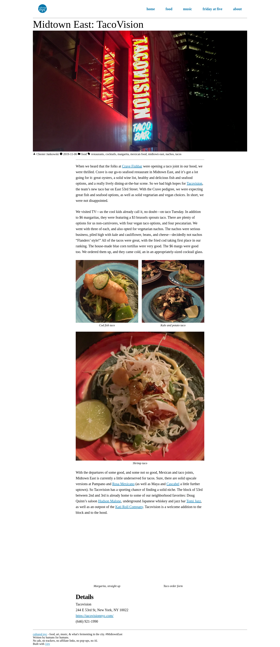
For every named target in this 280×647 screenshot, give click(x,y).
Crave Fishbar (132, 166)
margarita (123, 154)
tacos (178, 154)
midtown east (156, 154)
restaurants (97, 154)
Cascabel (172, 484)
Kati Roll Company (129, 507)
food (169, 9)
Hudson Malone (109, 501)
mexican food (138, 154)
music (187, 9)
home (151, 9)
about (237, 9)
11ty (47, 643)
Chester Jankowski (48, 154)
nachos (170, 154)
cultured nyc (40, 634)
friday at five (212, 9)
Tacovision (194, 183)
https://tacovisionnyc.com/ (95, 616)
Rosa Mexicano (123, 484)
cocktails (111, 154)
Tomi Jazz (193, 501)
